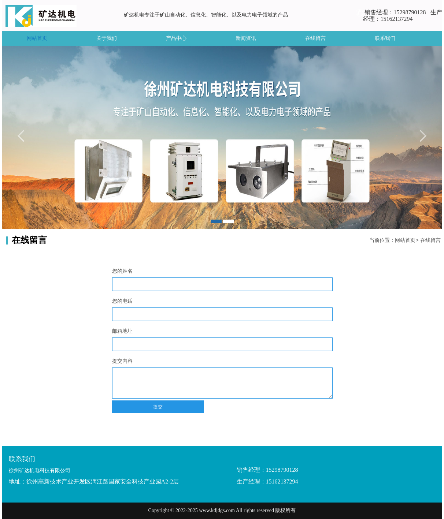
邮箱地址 (122, 331)
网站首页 (37, 38)
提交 (158, 407)
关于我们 (106, 38)
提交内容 (122, 361)
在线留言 (315, 38)
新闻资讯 (246, 38)
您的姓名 (122, 271)
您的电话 (122, 301)
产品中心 (176, 38)
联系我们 (385, 38)
